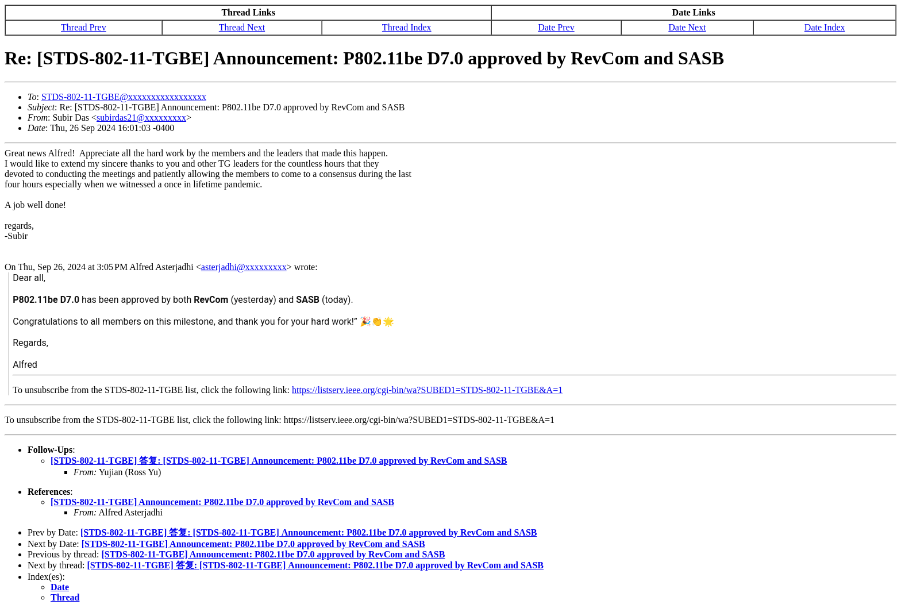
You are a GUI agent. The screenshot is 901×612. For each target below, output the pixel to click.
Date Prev (556, 27)
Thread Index (407, 27)
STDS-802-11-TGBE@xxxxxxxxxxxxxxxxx (123, 97)
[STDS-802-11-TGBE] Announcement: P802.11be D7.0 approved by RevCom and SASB (222, 502)
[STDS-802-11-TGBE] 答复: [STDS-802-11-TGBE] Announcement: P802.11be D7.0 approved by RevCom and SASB (279, 460)
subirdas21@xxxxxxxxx (141, 117)
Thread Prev (83, 27)
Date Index (824, 27)
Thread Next (242, 27)
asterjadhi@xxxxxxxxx (244, 267)
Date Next (687, 27)
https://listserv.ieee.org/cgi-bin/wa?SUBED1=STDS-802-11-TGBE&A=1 (427, 390)
